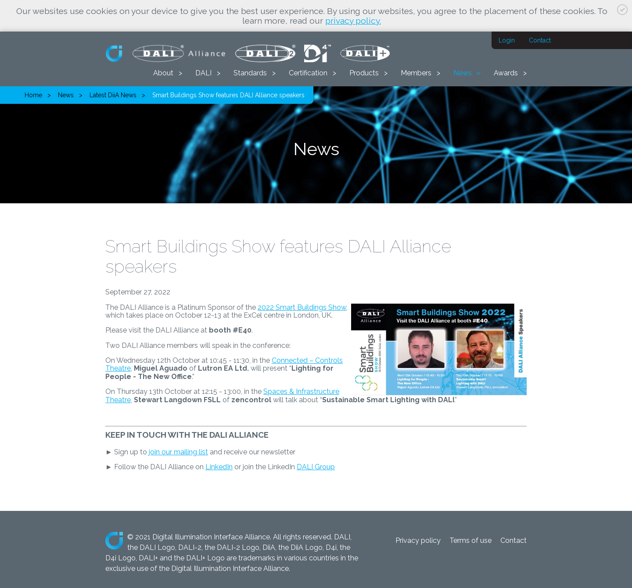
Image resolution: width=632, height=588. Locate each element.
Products (364, 73)
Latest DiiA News (113, 95)
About (163, 73)
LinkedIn (219, 467)
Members (416, 73)
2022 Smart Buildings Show (302, 307)
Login (507, 40)
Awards (506, 73)
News (462, 73)
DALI (203, 73)
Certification (308, 73)
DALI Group (316, 467)
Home (33, 95)
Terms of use (470, 540)
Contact (540, 40)
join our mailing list (178, 452)
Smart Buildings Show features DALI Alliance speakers (228, 95)
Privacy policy (418, 540)
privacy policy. (353, 20)
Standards (250, 73)
